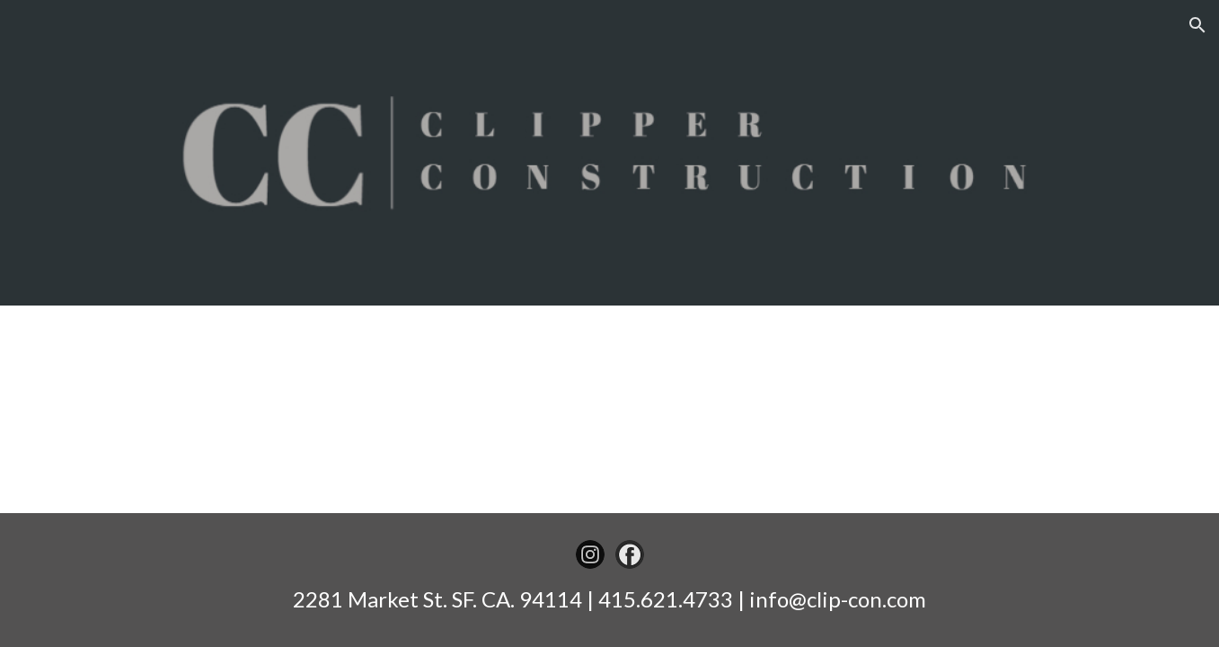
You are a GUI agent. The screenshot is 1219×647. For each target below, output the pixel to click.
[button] (1197, 25)
